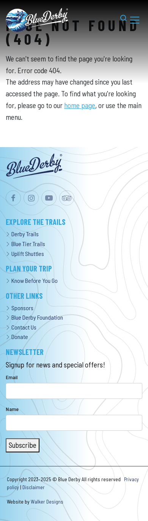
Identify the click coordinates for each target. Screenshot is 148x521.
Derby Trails (22, 233)
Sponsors (19, 307)
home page (79, 105)
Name (12, 409)
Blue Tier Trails (25, 243)
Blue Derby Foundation (34, 317)
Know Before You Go (32, 280)
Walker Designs (47, 502)
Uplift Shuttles (25, 253)
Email (11, 377)
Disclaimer (33, 487)
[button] (119, 19)
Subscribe (22, 445)
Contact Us (21, 327)
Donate (17, 336)
